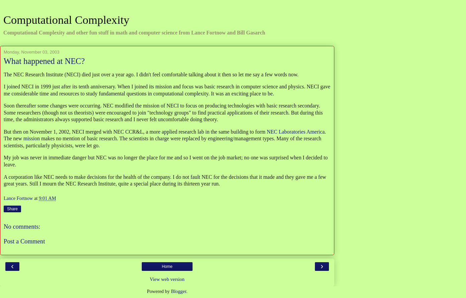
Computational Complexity (66, 19)
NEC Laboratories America (296, 132)
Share (12, 209)
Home (167, 266)
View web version (167, 279)
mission (31, 138)
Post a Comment (24, 241)
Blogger (178, 291)
